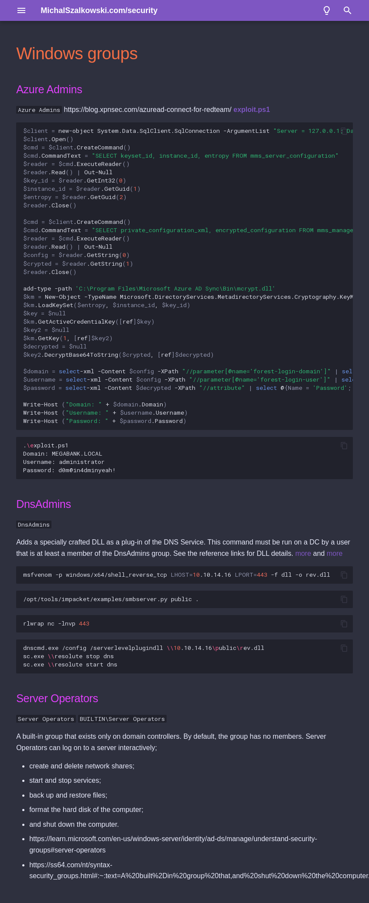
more (303, 553)
